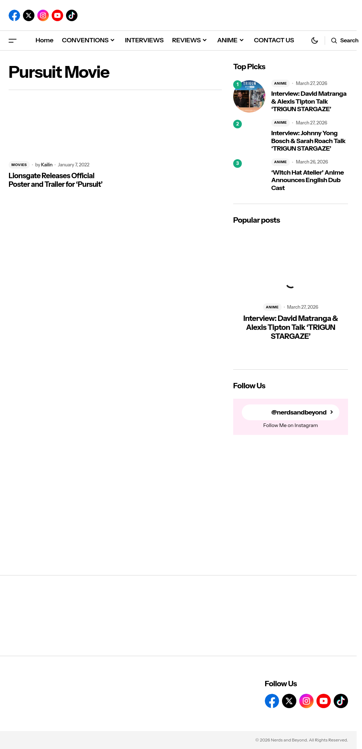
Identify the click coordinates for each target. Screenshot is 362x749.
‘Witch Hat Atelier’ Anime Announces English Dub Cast (307, 180)
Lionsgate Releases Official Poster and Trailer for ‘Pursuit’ (56, 180)
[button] (12, 40)
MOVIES (19, 164)
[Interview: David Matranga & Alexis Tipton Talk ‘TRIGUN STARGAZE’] (249, 96)
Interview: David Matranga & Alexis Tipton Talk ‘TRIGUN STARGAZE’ (309, 101)
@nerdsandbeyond (298, 412)
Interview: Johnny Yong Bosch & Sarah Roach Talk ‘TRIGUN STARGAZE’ (308, 140)
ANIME (280, 83)
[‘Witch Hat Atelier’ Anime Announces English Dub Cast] (249, 175)
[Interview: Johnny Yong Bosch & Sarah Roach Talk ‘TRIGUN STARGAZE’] (249, 136)
